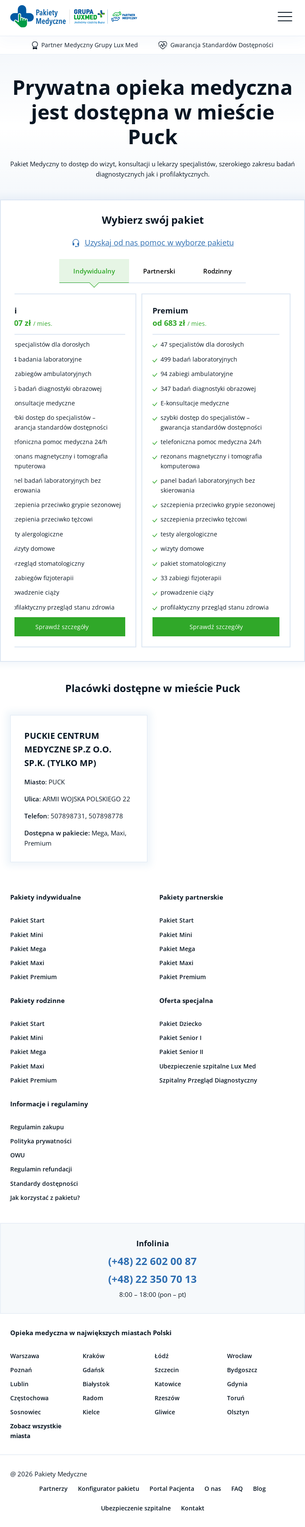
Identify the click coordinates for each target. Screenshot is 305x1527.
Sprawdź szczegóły (216, 627)
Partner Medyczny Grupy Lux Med (89, 45)
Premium (170, 310)
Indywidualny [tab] (94, 271)
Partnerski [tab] (159, 271)
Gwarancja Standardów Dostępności (221, 45)
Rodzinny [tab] (217, 271)
